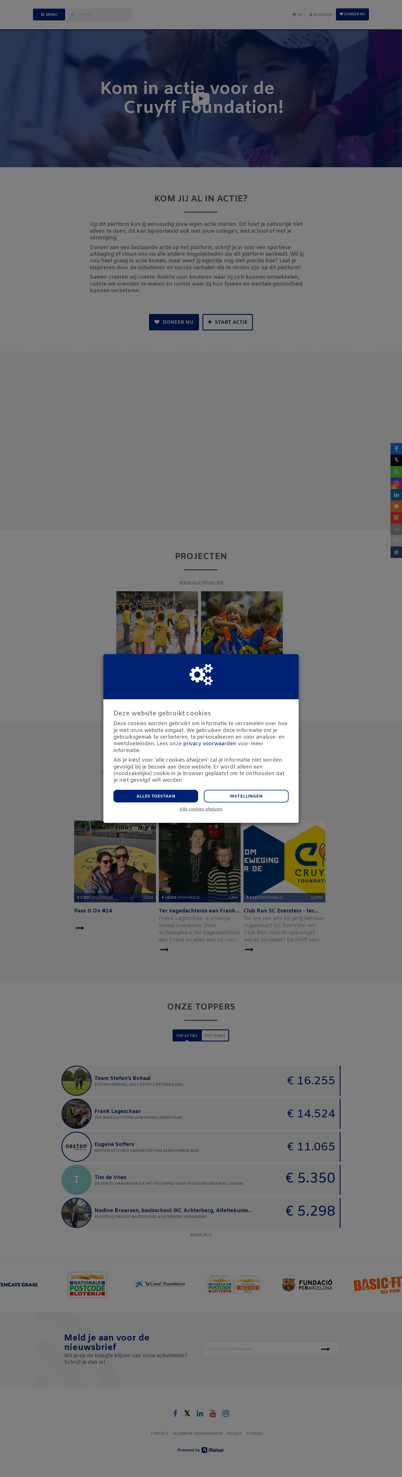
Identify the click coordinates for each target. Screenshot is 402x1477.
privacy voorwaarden (209, 743)
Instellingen (246, 796)
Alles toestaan (155, 796)
